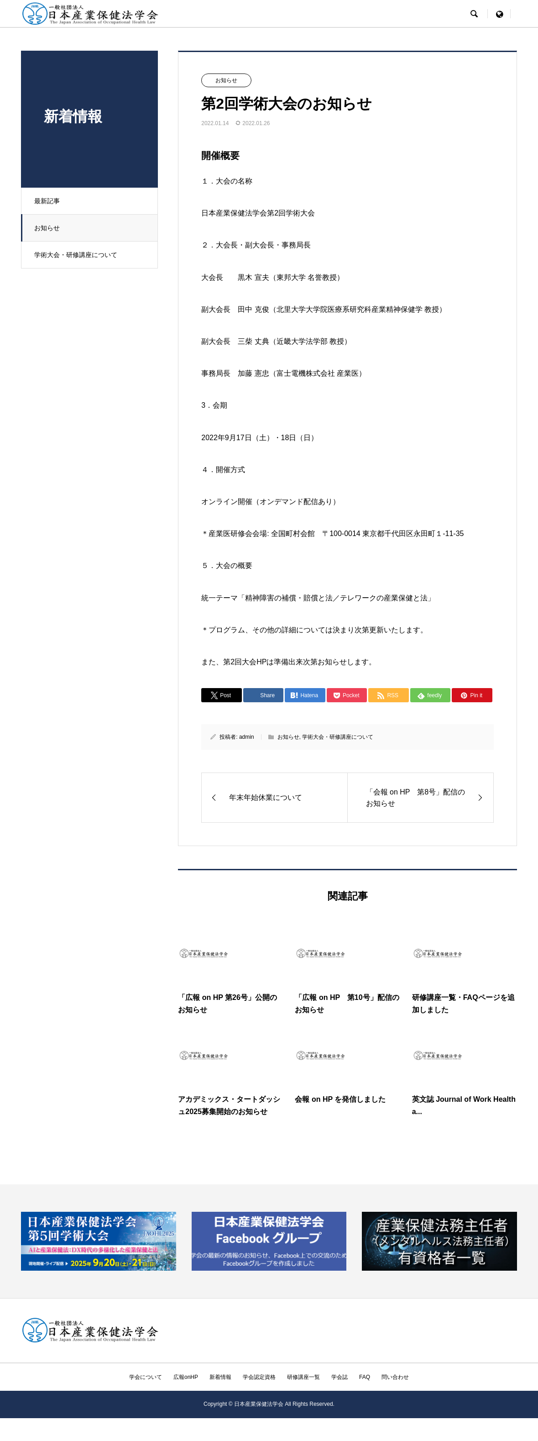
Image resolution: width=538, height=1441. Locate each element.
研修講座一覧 (303, 1377)
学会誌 (339, 1377)
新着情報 (220, 1377)
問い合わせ (395, 1377)
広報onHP (185, 1377)
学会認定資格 (259, 1377)
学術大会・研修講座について (76, 254)
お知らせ (48, 227)
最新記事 (48, 201)
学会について (145, 1377)
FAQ (364, 1377)
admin (246, 737)
